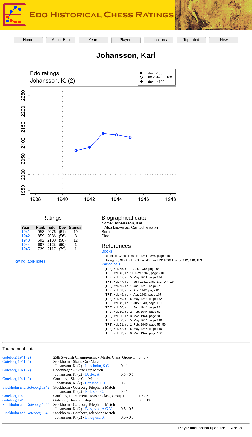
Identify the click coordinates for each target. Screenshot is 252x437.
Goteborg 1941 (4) (16, 361)
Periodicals (111, 264)
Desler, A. (92, 374)
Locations (158, 40)
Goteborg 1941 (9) (16, 379)
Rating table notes (29, 261)
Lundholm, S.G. (97, 366)
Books (107, 251)
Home (28, 40)
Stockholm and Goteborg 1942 (25, 387)
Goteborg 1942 (13, 396)
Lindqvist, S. (95, 417)
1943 (25, 240)
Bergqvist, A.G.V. (98, 409)
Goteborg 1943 (13, 400)
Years (93, 40)
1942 (25, 236)
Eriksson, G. (94, 392)
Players (126, 40)
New (224, 40)
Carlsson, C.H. (96, 383)
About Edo (61, 40)
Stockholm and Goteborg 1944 (25, 404)
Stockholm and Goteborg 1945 (25, 413)
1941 (25, 232)
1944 (25, 245)
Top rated (191, 40)
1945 (25, 249)
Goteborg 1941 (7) (16, 370)
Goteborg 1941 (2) (16, 357)
